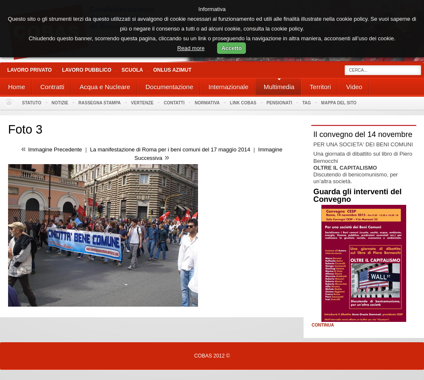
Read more (190, 48)
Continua (323, 325)
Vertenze (142, 103)
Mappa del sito (339, 103)
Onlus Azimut (172, 70)
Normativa (207, 103)
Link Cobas (243, 103)
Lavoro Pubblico (86, 70)
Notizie (60, 103)
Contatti (174, 103)
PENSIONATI (279, 103)
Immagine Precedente (55, 149)
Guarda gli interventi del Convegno (357, 195)
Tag (306, 103)
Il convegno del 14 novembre (363, 134)
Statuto (32, 103)
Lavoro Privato (29, 70)
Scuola (132, 70)
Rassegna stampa (99, 103)
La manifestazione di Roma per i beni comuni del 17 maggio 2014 (170, 149)
